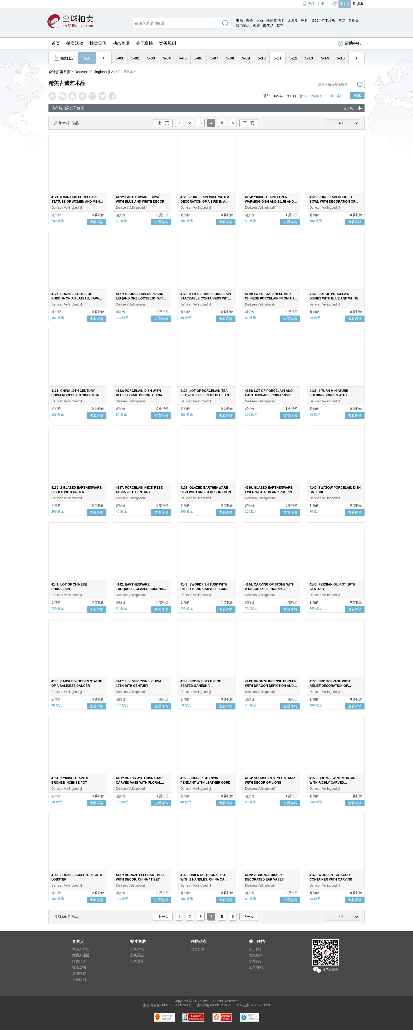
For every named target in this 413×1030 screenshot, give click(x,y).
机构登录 (137, 961)
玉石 (259, 20)
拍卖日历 (98, 43)
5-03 (151, 58)
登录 (308, 3)
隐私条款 (256, 955)
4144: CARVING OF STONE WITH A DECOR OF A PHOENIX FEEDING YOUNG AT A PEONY (269, 589)
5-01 (119, 58)
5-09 (246, 58)
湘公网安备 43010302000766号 (167, 1005)
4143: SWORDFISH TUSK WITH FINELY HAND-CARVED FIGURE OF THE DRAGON (204, 589)
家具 (304, 20)
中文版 (345, 4)
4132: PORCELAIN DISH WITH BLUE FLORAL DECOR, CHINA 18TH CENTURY (139, 395)
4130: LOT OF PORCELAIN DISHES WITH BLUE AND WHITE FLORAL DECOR (333, 298)
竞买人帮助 (80, 949)
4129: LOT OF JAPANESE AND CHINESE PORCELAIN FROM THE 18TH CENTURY (270, 298)
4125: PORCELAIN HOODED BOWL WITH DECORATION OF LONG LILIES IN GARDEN (332, 201)
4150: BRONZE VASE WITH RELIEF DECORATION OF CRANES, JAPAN (329, 685)
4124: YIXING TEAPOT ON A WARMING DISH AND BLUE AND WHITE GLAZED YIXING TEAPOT (269, 201)
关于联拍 (144, 43)
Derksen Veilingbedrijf (92, 72)
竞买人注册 (80, 955)
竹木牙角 (328, 20)
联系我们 (256, 961)
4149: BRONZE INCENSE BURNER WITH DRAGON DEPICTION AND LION (271, 685)
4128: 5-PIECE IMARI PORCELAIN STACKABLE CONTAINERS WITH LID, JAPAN (205, 298)
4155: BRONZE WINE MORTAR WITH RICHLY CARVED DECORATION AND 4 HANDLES (333, 782)
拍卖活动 (74, 43)
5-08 (230, 58)
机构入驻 (137, 955)
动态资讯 (121, 43)
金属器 (293, 20)
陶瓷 (249, 20)
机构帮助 (137, 949)
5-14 (325, 58)
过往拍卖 (79, 973)
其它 (280, 26)
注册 (321, 4)
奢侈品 (268, 26)
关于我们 (256, 949)
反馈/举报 (256, 967)
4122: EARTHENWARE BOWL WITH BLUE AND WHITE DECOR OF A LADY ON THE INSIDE (140, 201)
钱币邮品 (243, 26)
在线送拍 (79, 967)
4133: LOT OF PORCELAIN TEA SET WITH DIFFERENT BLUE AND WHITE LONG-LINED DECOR (205, 395)
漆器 (314, 20)
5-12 (293, 58)
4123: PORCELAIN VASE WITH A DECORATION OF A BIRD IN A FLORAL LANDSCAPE (204, 201)
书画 (239, 20)
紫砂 (341, 20)
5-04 (167, 58)
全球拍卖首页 (59, 72)
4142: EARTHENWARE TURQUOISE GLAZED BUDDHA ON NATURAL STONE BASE (139, 589)
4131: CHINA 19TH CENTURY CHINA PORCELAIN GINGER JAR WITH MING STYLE (76, 395)
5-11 (277, 58)
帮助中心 (349, 43)
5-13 (309, 58)
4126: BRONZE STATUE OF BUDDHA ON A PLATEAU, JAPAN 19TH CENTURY (76, 298)
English (358, 4)
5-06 (198, 58)
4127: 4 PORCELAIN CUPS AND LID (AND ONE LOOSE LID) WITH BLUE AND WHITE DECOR (140, 298)
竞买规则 (167, 43)
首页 (56, 43)
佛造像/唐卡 (275, 20)
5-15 (341, 58)
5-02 (135, 58)
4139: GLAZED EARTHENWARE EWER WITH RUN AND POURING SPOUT (269, 492)
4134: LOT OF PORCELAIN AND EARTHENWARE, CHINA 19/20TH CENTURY (269, 395)
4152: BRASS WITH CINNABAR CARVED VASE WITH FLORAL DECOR (139, 782)
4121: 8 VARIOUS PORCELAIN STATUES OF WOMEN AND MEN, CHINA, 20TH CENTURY (76, 201)
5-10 (262, 58)
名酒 (256, 26)
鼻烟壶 (353, 20)
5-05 (182, 58)
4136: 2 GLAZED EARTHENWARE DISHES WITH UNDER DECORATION (76, 492)
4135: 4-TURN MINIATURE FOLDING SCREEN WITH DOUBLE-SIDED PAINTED (328, 395)
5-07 (214, 58)
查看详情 (97, 222)
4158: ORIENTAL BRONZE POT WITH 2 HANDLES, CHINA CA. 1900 (203, 879)
